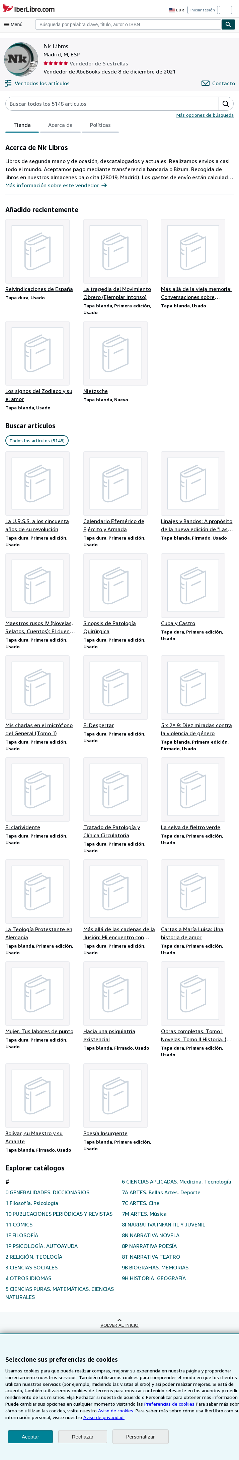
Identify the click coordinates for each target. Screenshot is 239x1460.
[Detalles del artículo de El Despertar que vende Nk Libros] (119, 695)
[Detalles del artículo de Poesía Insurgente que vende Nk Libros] (119, 1105)
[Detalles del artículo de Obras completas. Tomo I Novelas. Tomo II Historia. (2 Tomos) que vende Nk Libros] (197, 1007)
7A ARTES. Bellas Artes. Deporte (161, 1205)
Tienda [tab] (21, 126)
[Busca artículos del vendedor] (105, 103)
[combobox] (128, 24)
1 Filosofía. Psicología (31, 1208)
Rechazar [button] (82, 1437)
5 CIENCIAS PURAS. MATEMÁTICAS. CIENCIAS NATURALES (51, 1306)
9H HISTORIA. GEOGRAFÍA (156, 1291)
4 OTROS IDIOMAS (29, 1291)
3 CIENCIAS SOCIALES (34, 1280)
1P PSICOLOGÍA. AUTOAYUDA (43, 1259)
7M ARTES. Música (145, 1227)
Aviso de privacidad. (101, 1417)
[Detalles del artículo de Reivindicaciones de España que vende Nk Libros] (41, 256)
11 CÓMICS (19, 1238)
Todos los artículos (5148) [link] (36, 441)
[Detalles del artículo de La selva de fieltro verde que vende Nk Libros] (197, 797)
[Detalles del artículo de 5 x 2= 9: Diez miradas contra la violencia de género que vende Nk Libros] (197, 699)
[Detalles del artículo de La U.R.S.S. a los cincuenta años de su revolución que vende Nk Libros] (41, 493)
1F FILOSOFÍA (23, 1248)
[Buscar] (228, 24)
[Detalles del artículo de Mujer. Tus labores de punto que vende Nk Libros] (41, 1003)
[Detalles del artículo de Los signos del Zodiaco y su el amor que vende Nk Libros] (41, 363)
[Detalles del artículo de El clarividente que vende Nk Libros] (41, 797)
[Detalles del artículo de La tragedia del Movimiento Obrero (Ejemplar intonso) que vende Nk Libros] (119, 260)
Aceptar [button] (30, 1437)
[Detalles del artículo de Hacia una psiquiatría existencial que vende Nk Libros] (119, 1007)
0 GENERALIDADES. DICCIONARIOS (51, 1197)
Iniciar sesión (203, 9)
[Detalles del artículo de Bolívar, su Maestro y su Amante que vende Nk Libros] (41, 1109)
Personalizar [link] (140, 1437)
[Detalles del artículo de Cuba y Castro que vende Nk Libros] (197, 592)
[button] (226, 103)
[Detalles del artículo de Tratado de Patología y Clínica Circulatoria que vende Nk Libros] (119, 801)
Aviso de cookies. (113, 1410)
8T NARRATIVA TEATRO (152, 1270)
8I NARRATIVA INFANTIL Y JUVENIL (166, 1238)
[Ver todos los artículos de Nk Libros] (35, 83)
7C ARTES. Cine (142, 1216)
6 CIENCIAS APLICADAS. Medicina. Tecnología (165, 1191)
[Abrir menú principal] (15, 24)
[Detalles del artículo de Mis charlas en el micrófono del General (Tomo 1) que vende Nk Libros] (41, 699)
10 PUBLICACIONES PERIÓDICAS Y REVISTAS (50, 1223)
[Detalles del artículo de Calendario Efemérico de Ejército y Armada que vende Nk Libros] (119, 493)
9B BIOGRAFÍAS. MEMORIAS (158, 1280)
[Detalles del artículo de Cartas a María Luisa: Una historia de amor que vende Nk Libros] (197, 904)
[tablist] (61, 126)
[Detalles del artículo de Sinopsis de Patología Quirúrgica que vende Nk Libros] (119, 596)
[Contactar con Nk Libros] (219, 83)
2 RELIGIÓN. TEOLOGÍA (35, 1270)
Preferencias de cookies (166, 1403)
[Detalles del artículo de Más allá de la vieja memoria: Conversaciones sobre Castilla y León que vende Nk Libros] (197, 260)
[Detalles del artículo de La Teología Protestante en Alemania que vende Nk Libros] (41, 904)
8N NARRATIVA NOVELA (152, 1248)
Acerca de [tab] (59, 126)
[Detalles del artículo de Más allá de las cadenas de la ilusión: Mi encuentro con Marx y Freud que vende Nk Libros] (119, 904)
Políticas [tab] (98, 126)
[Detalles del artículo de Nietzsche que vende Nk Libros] (119, 359)
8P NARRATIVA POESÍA (151, 1259)
